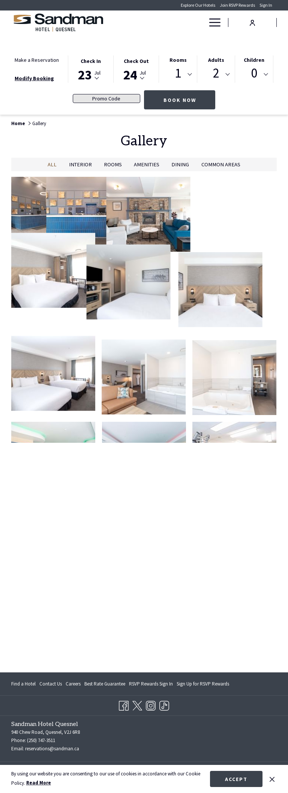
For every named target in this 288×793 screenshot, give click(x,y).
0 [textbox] (254, 73)
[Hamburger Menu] (212, 22)
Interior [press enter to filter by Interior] (80, 164)
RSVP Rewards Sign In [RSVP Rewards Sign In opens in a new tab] (151, 685)
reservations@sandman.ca (52, 748)
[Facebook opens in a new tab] (124, 704)
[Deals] (187, 22)
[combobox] (178, 74)
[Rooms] (166, 22)
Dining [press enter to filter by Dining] (180, 164)
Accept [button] (236, 779)
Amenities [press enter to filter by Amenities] (146, 164)
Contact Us (50, 684)
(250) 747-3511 (41, 740)
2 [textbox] (216, 73)
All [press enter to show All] (52, 164)
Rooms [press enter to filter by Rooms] (113, 164)
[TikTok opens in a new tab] (164, 704)
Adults (216, 60)
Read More (38, 783)
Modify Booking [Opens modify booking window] (34, 78)
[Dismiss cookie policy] (272, 778)
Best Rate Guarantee (104, 684)
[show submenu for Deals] (200, 22)
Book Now (180, 100)
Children (254, 60)
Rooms (178, 60)
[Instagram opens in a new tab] (151, 704)
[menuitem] (24, 683)
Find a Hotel (23, 684)
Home (18, 123)
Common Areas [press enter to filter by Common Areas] (220, 164)
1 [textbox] (178, 73)
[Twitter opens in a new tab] (137, 704)
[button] (91, 68)
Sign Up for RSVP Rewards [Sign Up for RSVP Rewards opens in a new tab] (203, 685)
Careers (73, 684)
